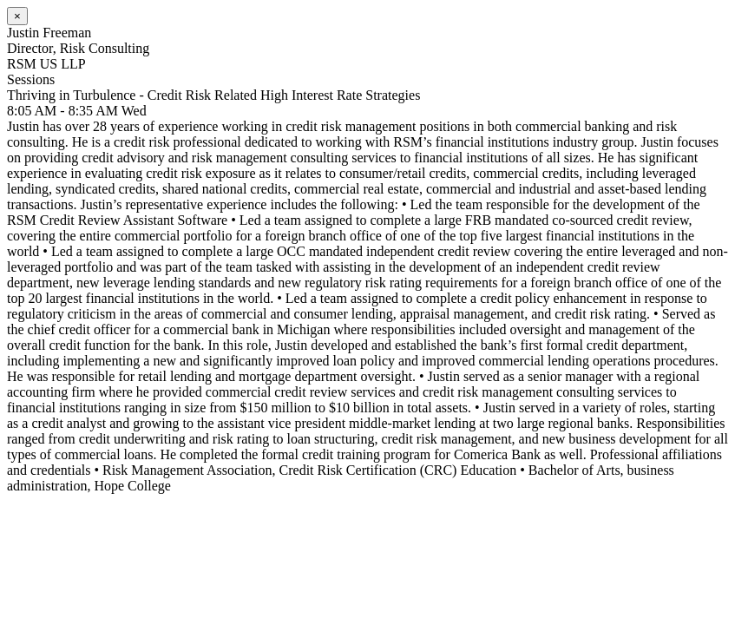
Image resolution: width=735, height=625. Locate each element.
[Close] (17, 16)
